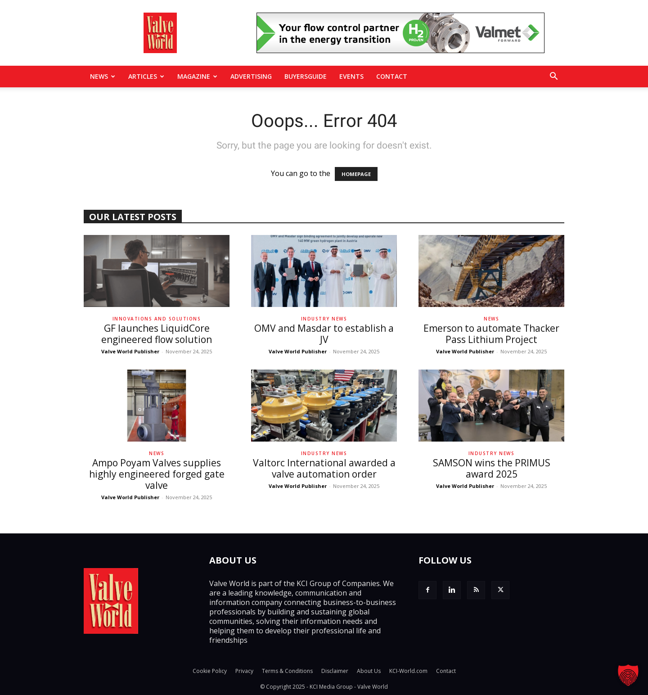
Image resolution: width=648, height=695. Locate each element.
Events (351, 76)
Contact (391, 76)
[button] (553, 77)
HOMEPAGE (356, 174)
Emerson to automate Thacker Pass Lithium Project (491, 334)
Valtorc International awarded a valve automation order (324, 468)
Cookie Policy (210, 671)
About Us (369, 671)
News (102, 76)
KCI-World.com (408, 671)
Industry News (324, 319)
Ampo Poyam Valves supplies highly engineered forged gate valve (157, 474)
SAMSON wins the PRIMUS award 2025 (491, 468)
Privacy (244, 671)
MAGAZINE (197, 76)
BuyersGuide (305, 76)
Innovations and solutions (156, 319)
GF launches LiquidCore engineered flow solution (156, 334)
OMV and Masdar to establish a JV (324, 334)
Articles (146, 76)
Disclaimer (334, 671)
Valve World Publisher (130, 351)
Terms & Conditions (287, 671)
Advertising (251, 76)
